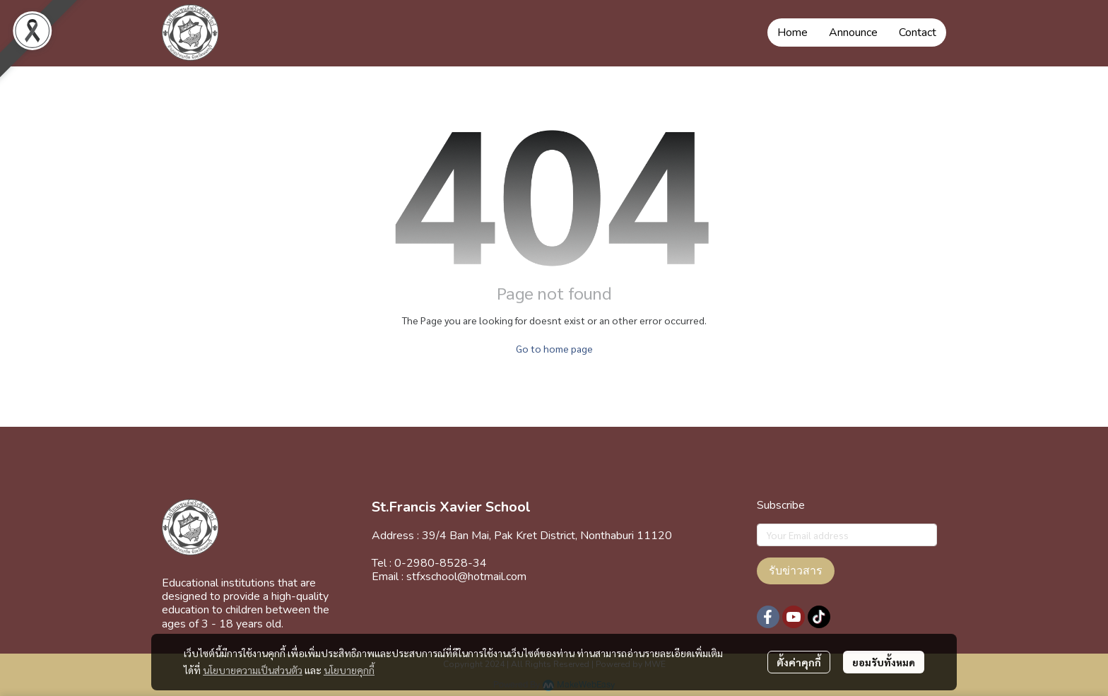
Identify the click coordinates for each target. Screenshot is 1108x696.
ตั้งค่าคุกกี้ (799, 662)
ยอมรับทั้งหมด (883, 662)
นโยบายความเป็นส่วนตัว (252, 669)
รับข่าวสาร (796, 571)
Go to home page (554, 348)
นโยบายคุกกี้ (349, 669)
